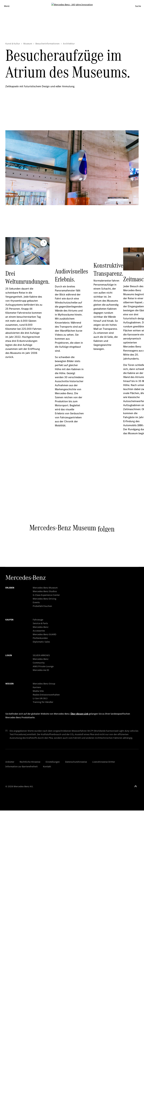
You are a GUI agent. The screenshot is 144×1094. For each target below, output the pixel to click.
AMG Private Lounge (43, 949)
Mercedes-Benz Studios (45, 874)
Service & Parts (40, 906)
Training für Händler (43, 985)
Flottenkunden (40, 921)
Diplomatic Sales (41, 925)
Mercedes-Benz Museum (45, 871)
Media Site (38, 974)
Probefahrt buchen (42, 889)
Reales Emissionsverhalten (46, 978)
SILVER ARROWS (41, 938)
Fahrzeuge (38, 903)
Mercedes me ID (41, 953)
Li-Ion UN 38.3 (40, 981)
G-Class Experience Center (46, 878)
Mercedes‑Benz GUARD (44, 918)
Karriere (37, 970)
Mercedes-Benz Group (44, 967)
